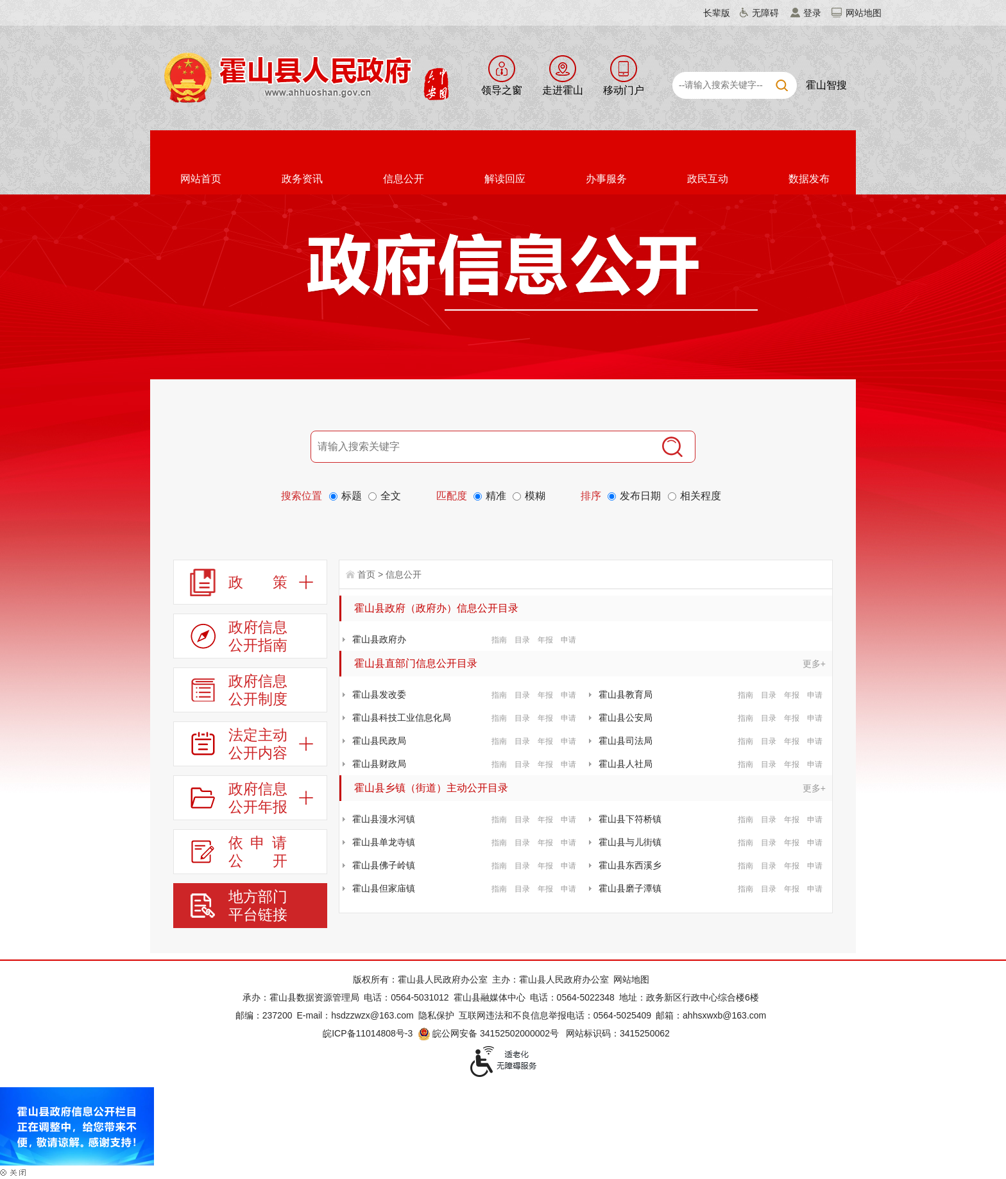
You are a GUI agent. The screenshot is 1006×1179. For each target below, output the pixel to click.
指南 (499, 639)
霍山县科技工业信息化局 (401, 717)
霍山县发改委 (379, 694)
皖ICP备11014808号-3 (368, 1033)
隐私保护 (436, 1015)
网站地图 (864, 13)
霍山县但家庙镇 (383, 888)
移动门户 (623, 90)
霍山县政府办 (379, 639)
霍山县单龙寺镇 (383, 842)
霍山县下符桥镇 (630, 819)
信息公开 (403, 178)
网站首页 (200, 178)
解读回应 (504, 178)
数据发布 (809, 178)
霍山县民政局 (379, 741)
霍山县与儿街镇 (630, 842)
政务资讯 (302, 178)
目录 (522, 639)
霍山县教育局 (625, 694)
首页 (366, 574)
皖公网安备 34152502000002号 (489, 1033)
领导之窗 (501, 90)
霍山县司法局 (625, 741)
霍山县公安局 (625, 717)
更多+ (814, 663)
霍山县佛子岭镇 (383, 865)
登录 (812, 13)
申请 (568, 639)
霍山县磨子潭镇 (630, 888)
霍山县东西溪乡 (630, 865)
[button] (709, 13)
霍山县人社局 (625, 764)
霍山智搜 (826, 85)
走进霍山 (562, 90)
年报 (545, 639)
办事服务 (606, 178)
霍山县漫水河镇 (383, 819)
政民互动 (707, 178)
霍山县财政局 (379, 764)
